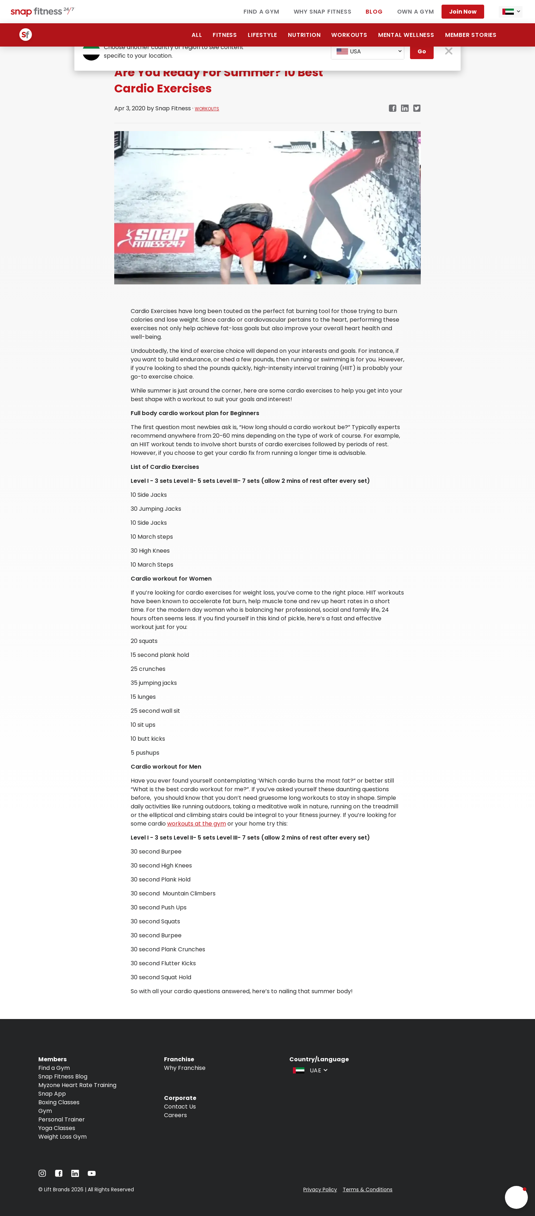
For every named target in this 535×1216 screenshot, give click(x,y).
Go (422, 51)
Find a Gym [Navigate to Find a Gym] (261, 12)
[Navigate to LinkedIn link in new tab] (405, 109)
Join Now (463, 12)
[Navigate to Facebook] (59, 1175)
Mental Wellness (406, 35)
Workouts (349, 35)
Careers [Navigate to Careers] (175, 1115)
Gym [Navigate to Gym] (45, 1111)
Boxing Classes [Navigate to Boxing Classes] (58, 1102)
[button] (516, 1197)
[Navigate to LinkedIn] (75, 1175)
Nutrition (304, 35)
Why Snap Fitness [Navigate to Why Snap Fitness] (323, 12)
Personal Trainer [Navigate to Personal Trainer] (61, 1119)
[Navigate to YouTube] (92, 1175)
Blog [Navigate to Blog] (374, 12)
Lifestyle (262, 35)
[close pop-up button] (449, 52)
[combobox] (510, 12)
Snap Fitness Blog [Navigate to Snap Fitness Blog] (62, 1076)
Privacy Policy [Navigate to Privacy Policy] (320, 1189)
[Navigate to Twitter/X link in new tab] (417, 109)
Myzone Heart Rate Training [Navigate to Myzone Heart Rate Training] (77, 1085)
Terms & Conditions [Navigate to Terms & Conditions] (367, 1189)
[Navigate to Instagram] (42, 1175)
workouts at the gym (196, 824)
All (197, 35)
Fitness (225, 35)
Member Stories (471, 35)
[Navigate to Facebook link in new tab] (392, 109)
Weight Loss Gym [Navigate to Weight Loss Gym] (62, 1137)
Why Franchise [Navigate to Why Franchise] (185, 1068)
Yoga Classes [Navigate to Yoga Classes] (56, 1128)
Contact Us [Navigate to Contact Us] (180, 1106)
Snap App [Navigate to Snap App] (52, 1094)
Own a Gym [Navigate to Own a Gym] (415, 12)
